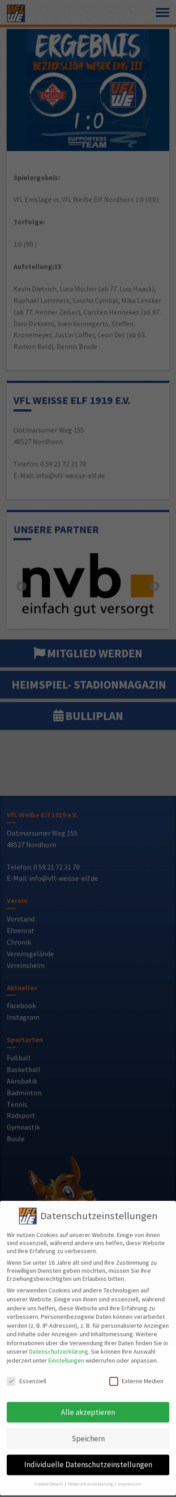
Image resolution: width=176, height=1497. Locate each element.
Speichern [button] (88, 1431)
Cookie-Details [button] (49, 1477)
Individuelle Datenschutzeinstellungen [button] (88, 1458)
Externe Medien (136, 1374)
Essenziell (26, 1374)
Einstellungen (66, 1354)
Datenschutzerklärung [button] (91, 1477)
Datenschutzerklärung (58, 1345)
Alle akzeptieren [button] (88, 1405)
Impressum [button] (129, 1477)
